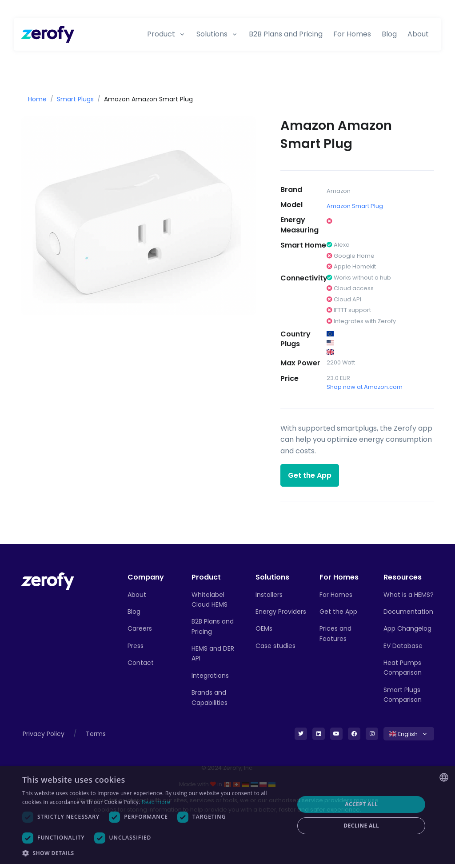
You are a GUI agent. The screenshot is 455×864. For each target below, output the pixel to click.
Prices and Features (335, 633)
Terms (96, 733)
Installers (269, 594)
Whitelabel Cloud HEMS (210, 599)
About (418, 34)
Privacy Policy (43, 733)
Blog (389, 34)
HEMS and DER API (213, 653)
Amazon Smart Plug (355, 206)
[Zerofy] (47, 34)
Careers (140, 628)
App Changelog (407, 628)
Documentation (408, 611)
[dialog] (227, 815)
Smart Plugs (75, 99)
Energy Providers (280, 611)
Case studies (275, 645)
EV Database (403, 645)
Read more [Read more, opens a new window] (156, 802)
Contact (141, 662)
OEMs (263, 628)
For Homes (352, 34)
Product (161, 34)
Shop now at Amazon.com (365, 387)
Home (37, 99)
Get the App (309, 475)
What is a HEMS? (408, 594)
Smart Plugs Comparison (402, 694)
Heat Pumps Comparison (402, 667)
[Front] (47, 581)
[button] (154, 852)
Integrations (210, 675)
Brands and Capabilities (210, 697)
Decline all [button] (361, 825)
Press (136, 645)
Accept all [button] (361, 804)
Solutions (212, 34)
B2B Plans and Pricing (286, 34)
